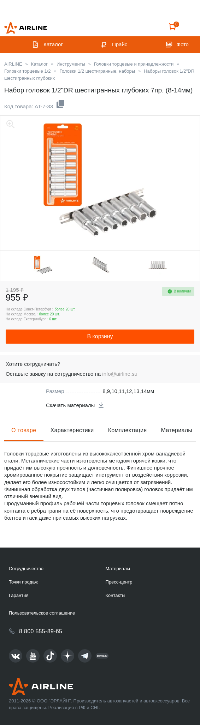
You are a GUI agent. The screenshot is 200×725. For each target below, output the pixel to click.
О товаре (23, 430)
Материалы (177, 430)
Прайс (119, 44)
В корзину (100, 336)
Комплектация (127, 430)
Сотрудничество (26, 568)
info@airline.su (119, 374)
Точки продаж (23, 582)
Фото (183, 44)
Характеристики (72, 430)
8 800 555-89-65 (40, 631)
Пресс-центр (118, 582)
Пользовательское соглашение (42, 613)
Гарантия (18, 595)
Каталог (53, 44)
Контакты (115, 595)
